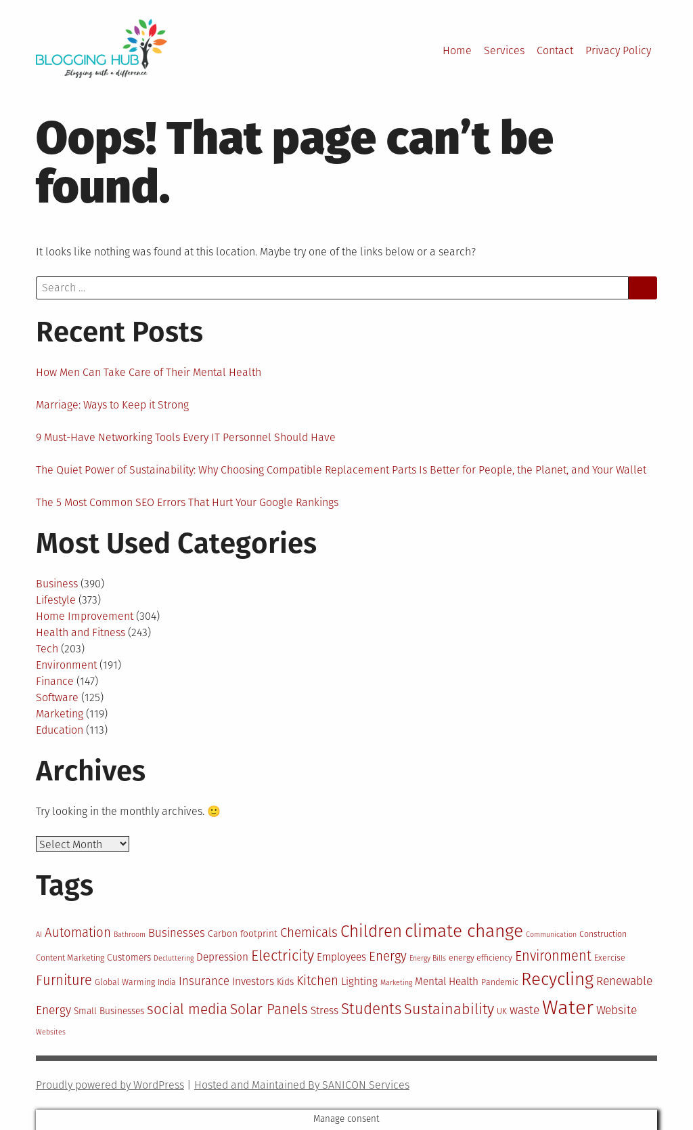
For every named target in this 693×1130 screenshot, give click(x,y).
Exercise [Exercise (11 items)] (609, 958)
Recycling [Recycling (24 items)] (557, 979)
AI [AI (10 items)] (39, 934)
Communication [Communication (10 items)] (551, 934)
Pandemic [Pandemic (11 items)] (499, 982)
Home (457, 50)
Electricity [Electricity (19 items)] (282, 956)
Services (504, 50)
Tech (47, 648)
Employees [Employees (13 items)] (341, 957)
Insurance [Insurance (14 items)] (204, 981)
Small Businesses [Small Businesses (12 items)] (109, 1011)
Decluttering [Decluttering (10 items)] (174, 958)
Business (57, 583)
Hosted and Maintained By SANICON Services (301, 1085)
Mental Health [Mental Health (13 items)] (446, 982)
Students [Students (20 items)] (371, 1009)
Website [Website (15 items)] (616, 1010)
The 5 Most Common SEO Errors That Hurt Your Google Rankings (187, 502)
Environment (66, 664)
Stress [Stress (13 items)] (324, 1011)
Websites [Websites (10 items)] (51, 1032)
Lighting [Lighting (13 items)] (359, 982)
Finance (55, 681)
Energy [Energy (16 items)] (388, 956)
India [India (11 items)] (167, 982)
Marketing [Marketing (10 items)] (396, 982)
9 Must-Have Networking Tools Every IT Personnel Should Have (186, 437)
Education (59, 730)
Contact (555, 50)
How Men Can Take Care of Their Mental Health (148, 372)
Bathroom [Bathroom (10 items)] (130, 934)
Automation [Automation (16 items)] (78, 932)
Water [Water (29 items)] (568, 1008)
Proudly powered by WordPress (110, 1085)
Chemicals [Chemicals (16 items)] (309, 932)
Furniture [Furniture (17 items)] (64, 980)
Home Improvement (84, 616)
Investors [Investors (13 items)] (253, 982)
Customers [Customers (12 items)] (129, 957)
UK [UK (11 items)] (502, 1011)
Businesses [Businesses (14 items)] (176, 933)
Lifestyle (56, 599)
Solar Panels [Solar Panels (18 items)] (269, 1009)
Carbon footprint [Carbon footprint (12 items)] (242, 934)
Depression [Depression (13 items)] (222, 957)
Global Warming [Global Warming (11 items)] (125, 982)
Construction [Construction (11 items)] (603, 934)
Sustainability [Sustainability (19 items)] (449, 1009)
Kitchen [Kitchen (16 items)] (317, 980)
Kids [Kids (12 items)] (285, 982)
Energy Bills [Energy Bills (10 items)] (427, 958)
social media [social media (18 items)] (187, 1009)
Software (57, 697)
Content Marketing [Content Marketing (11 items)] (70, 958)
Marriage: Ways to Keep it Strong (112, 404)
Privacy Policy (618, 50)
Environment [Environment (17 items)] (553, 956)
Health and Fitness (80, 632)
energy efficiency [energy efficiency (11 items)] (480, 958)
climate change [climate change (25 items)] (464, 931)
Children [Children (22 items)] (371, 931)
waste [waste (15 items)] (524, 1010)
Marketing (59, 713)
